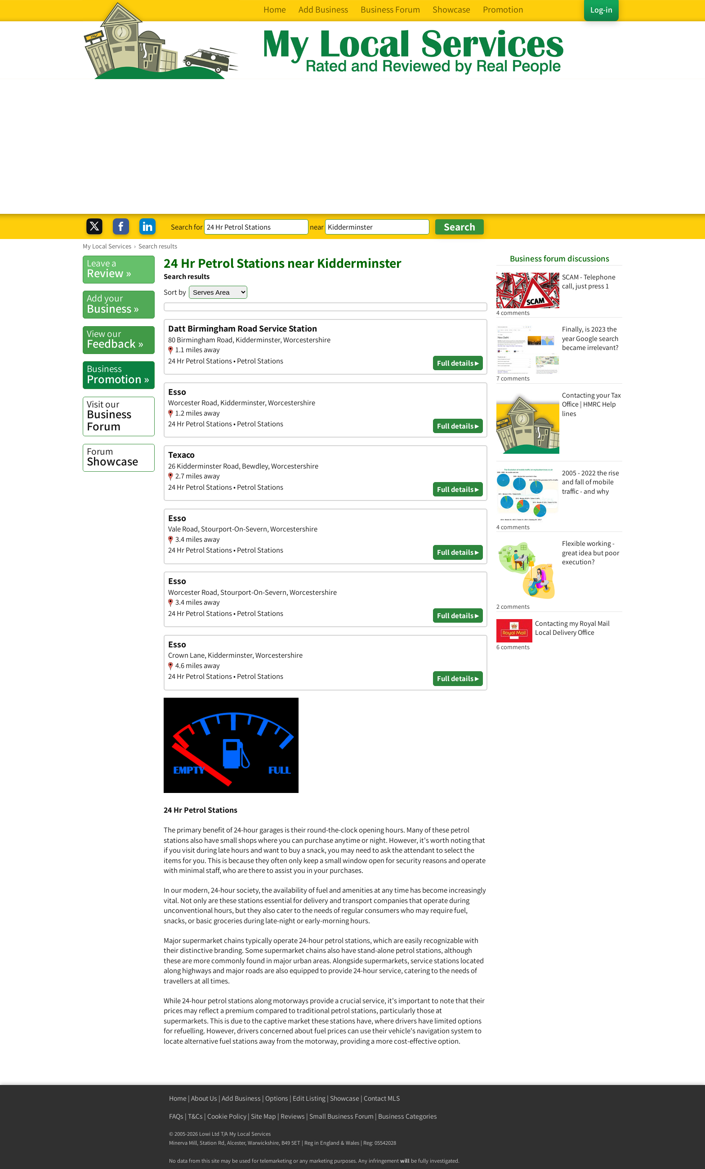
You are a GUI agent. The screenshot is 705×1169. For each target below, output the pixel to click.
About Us (204, 1098)
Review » (120, 269)
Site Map (263, 1116)
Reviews (293, 1116)
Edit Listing (309, 1098)
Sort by (175, 292)
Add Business (241, 1098)
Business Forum (120, 416)
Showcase (120, 457)
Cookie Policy (226, 1116)
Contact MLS (382, 1098)
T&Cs (195, 1116)
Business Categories (407, 1116)
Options (276, 1098)
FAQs (176, 1116)
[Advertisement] (352, 146)
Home (178, 1098)
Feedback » (120, 339)
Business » (120, 304)
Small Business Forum (341, 1116)
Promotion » (120, 374)
